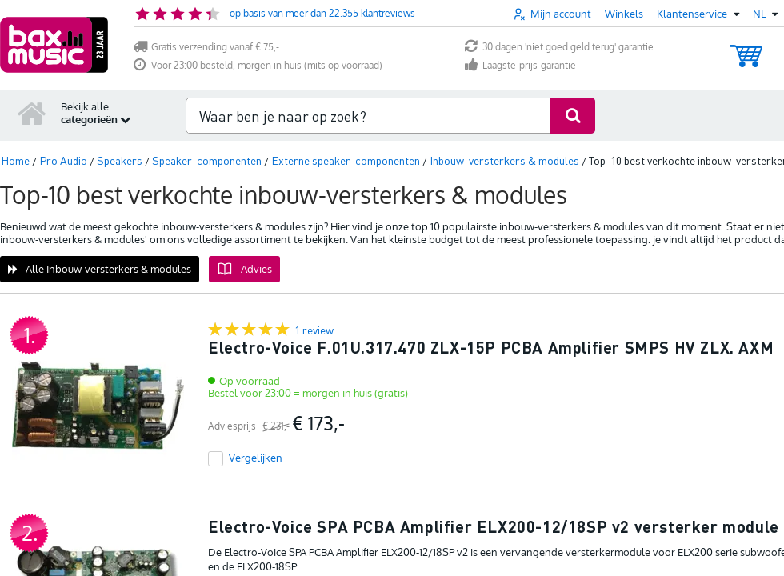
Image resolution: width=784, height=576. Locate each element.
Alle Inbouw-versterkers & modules (99, 268)
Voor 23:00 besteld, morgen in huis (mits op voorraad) (258, 65)
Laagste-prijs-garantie (520, 65)
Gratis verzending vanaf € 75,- (206, 47)
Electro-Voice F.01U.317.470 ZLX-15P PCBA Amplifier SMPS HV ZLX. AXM (491, 347)
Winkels (624, 13)
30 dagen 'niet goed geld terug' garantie (559, 47)
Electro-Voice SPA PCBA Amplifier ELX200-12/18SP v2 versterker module (493, 526)
